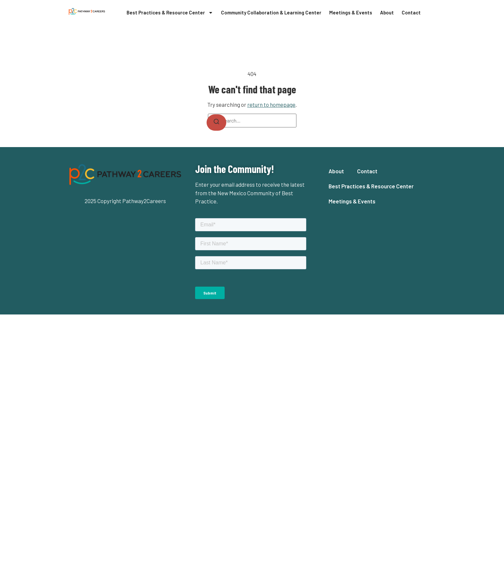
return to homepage (271, 104)
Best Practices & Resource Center (170, 12)
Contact (411, 12)
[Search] (216, 122)
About (387, 12)
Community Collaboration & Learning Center (271, 12)
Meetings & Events (350, 12)
